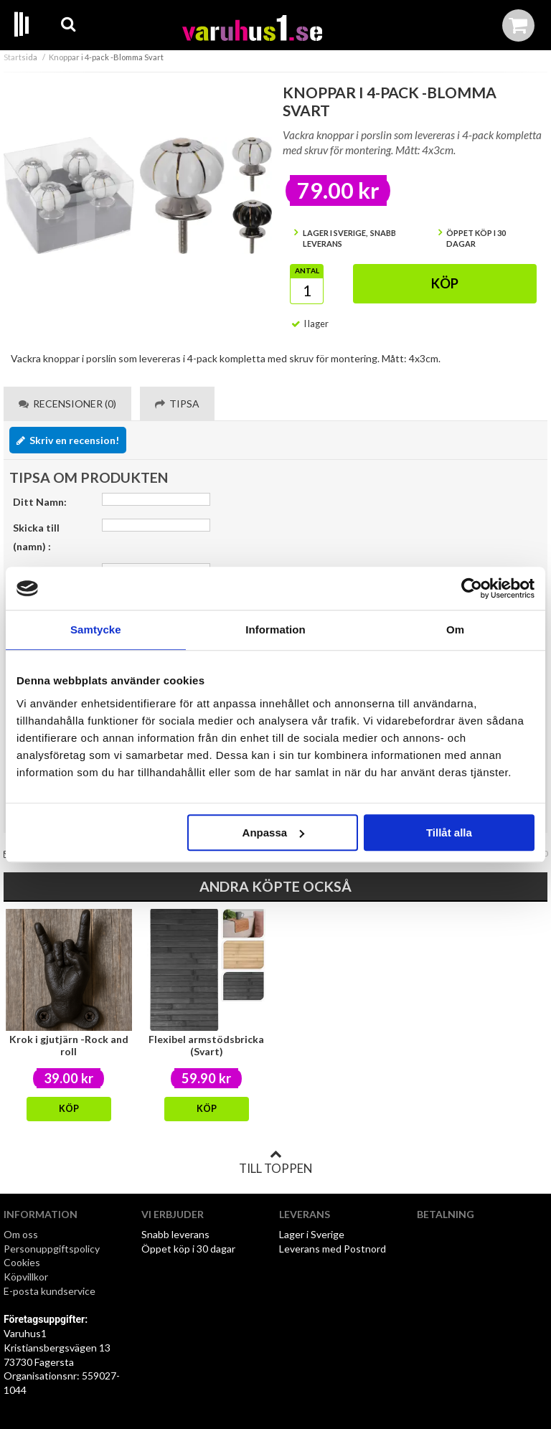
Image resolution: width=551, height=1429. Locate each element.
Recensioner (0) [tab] (67, 403)
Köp (444, 283)
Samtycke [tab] (95, 629)
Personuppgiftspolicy (52, 1248)
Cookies (22, 1262)
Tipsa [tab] (177, 403)
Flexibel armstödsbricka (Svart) (206, 1045)
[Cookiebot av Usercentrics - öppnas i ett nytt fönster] (471, 588)
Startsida (20, 57)
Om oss (21, 1234)
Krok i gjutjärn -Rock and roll (68, 1045)
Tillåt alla (449, 832)
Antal (307, 270)
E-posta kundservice (51, 1291)
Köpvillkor (26, 1276)
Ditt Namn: (40, 502)
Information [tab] (275, 629)
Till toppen (275, 1162)
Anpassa (273, 832)
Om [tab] (455, 629)
